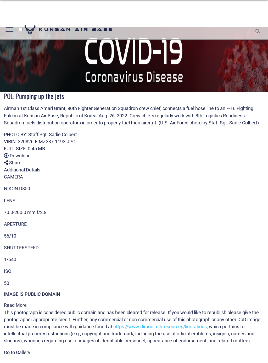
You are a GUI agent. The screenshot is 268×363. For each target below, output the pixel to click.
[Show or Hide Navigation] (8, 29)
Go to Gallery (17, 352)
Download (17, 155)
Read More (15, 305)
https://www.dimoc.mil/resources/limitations (160, 326)
